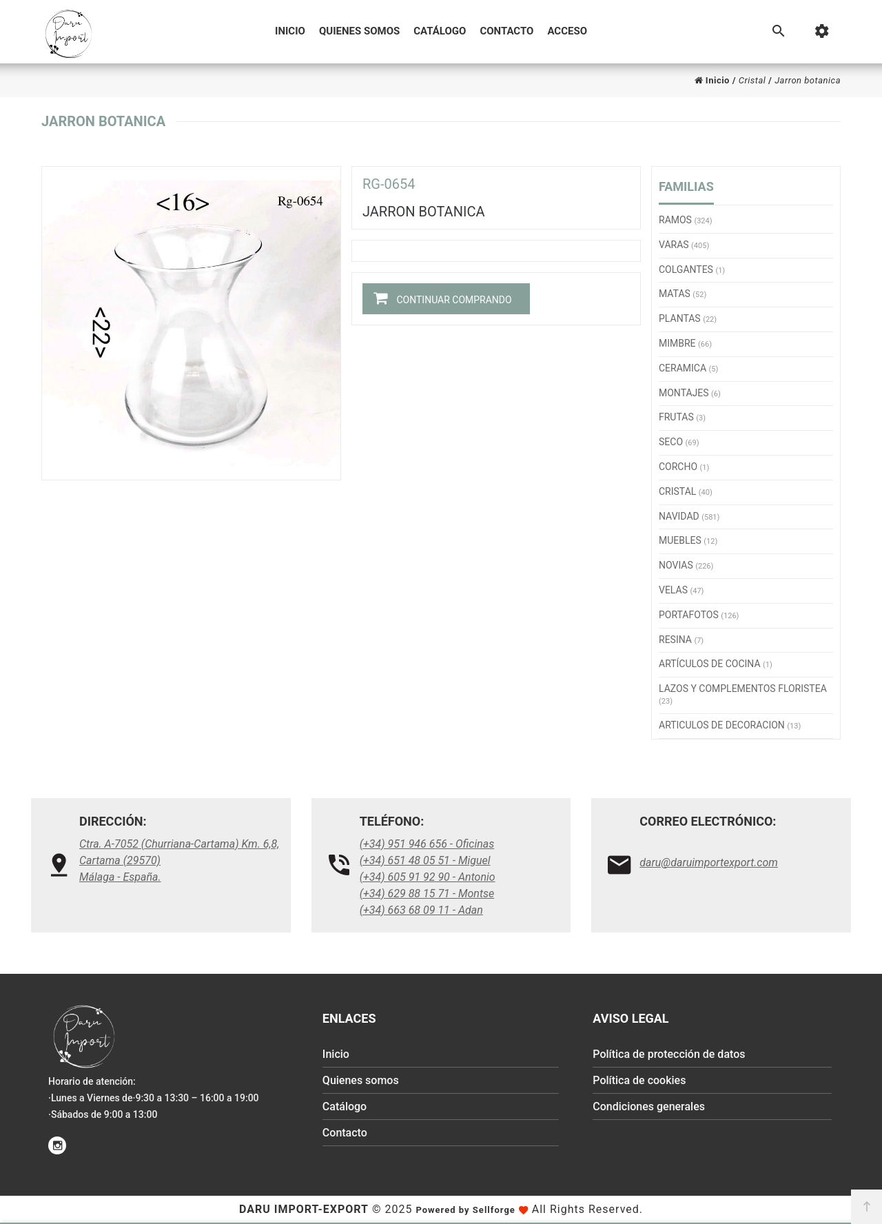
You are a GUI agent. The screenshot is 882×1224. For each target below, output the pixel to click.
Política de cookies (639, 1080)
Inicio (290, 31)
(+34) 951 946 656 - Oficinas (427, 843)
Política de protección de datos (669, 1054)
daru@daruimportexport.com (708, 862)
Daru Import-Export (304, 1209)
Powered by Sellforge (465, 1210)
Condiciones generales (649, 1106)
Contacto (506, 31)
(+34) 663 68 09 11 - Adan (421, 910)
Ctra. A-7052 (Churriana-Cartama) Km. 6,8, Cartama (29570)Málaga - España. (179, 860)
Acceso (567, 31)
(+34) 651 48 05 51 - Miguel (425, 860)
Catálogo (439, 31)
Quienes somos (359, 31)
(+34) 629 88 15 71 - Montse (427, 893)
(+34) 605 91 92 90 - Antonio (427, 877)
